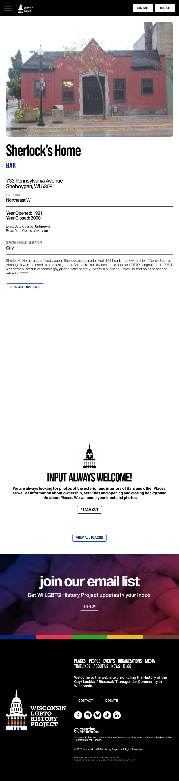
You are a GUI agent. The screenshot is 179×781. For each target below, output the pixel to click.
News (115, 666)
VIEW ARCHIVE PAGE (25, 287)
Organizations (130, 661)
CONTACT (143, 8)
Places (80, 661)
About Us (100, 666)
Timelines (82, 666)
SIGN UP (89, 606)
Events (109, 661)
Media (150, 661)
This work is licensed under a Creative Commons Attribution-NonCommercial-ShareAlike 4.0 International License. (123, 738)
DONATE (165, 8)
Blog (127, 666)
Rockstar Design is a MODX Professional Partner (104, 760)
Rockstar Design (107, 757)
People (94, 661)
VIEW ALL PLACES (89, 538)
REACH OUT (89, 510)
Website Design (83, 757)
